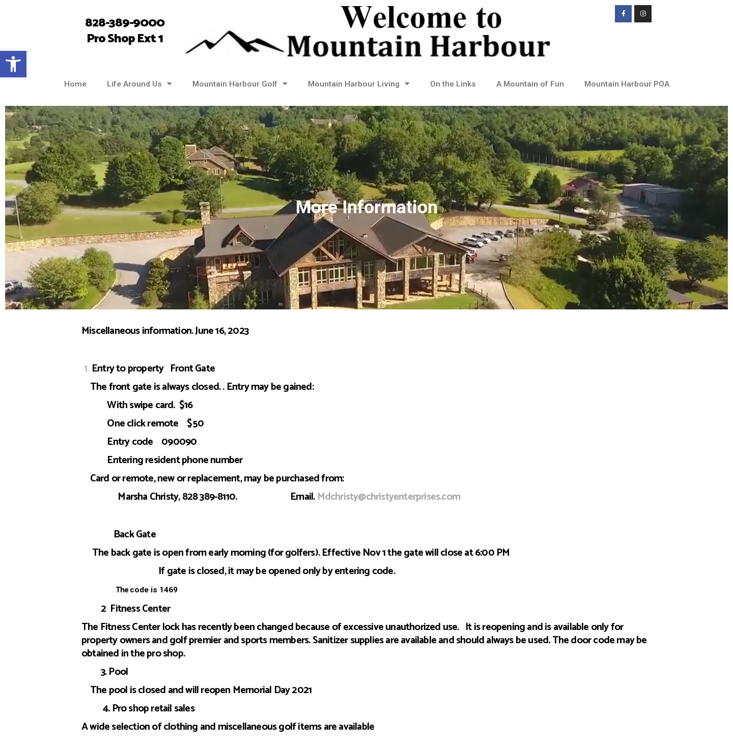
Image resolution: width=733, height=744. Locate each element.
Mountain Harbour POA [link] (626, 84)
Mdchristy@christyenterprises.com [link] (388, 497)
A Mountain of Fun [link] (530, 84)
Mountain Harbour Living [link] (359, 84)
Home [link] (75, 84)
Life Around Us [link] (139, 84)
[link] (13, 64)
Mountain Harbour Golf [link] (240, 84)
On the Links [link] (453, 84)
